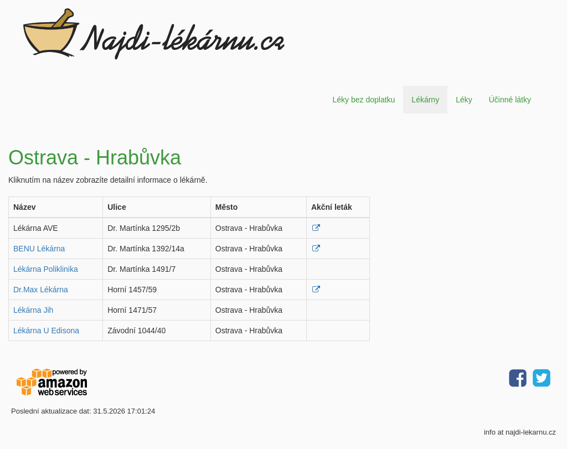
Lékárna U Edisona (46, 330)
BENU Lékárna (39, 248)
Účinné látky (510, 99)
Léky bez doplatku (363, 99)
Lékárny (425, 99)
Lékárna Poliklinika (45, 269)
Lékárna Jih (33, 310)
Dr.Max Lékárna (40, 289)
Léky (464, 99)
